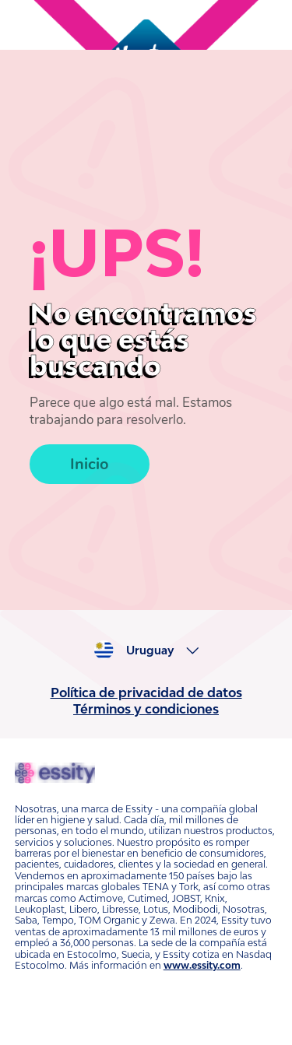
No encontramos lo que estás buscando (143, 339)
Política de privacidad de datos (146, 692)
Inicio (89, 464)
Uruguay (150, 650)
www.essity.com (202, 965)
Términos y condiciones (146, 709)
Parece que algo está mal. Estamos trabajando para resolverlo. (131, 412)
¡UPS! (117, 252)
